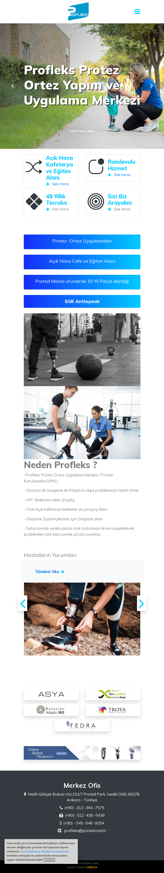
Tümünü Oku (49, 571)
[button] (12, 86)
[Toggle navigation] (137, 11)
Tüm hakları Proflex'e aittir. (82, 863)
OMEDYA (91, 867)
